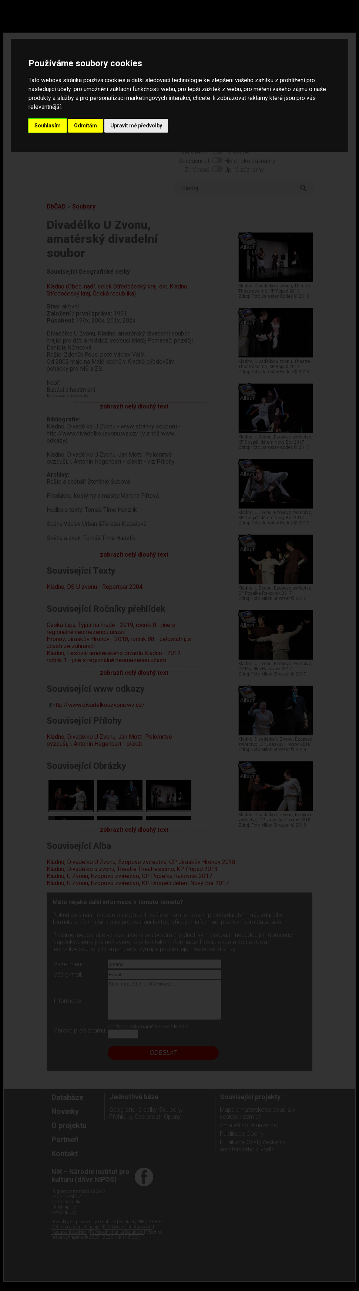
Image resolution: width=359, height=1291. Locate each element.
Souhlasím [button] (47, 126)
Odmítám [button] (85, 126)
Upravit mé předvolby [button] (136, 126)
